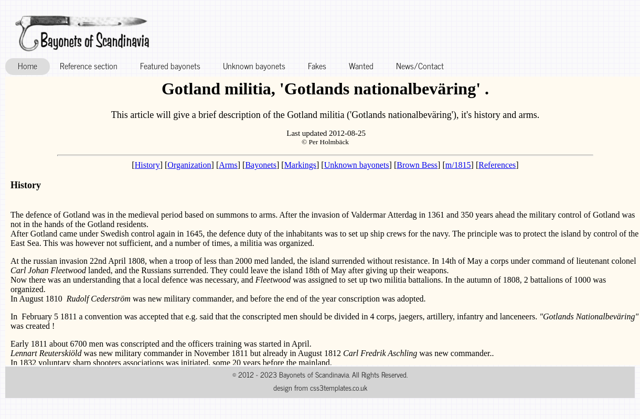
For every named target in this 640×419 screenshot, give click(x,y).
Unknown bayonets (254, 65)
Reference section (89, 65)
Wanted (361, 65)
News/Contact (420, 65)
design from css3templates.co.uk (320, 387)
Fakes (317, 65)
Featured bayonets (170, 65)
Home (27, 65)
